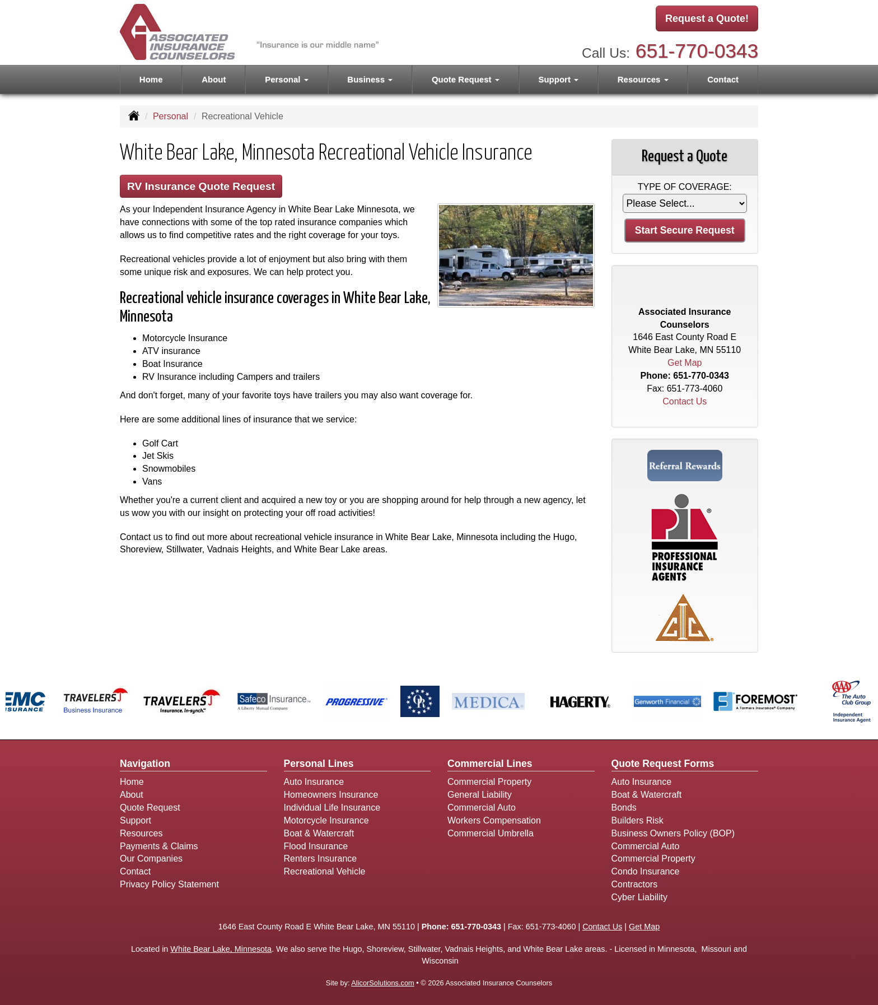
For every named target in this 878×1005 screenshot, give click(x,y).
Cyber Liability (639, 897)
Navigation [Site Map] (145, 763)
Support (135, 820)
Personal (170, 116)
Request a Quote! (707, 18)
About (214, 79)
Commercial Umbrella (490, 833)
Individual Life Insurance (332, 807)
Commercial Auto (481, 807)
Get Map (684, 362)
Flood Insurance (316, 846)
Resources (141, 833)
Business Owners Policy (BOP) (673, 833)
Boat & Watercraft (319, 833)
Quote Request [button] (465, 79)
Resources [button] (643, 79)
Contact (723, 79)
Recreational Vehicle (325, 871)
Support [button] (558, 79)
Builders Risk (637, 820)
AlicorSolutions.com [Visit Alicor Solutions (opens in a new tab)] (382, 983)
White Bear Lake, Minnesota (221, 948)
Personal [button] (287, 79)
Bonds (624, 807)
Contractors (634, 884)
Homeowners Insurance (331, 794)
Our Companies (151, 858)
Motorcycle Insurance (326, 820)
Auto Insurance (314, 782)
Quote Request (150, 807)
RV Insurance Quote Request (201, 186)
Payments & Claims (159, 846)
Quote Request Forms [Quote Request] (662, 763)
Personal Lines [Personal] (319, 763)
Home (151, 79)
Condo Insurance (645, 871)
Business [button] (370, 79)
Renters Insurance (320, 858)
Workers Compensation (494, 820)
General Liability (479, 794)
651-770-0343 (697, 51)
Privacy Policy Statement (169, 884)
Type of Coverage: (685, 187)
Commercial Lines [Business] (490, 763)
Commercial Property (489, 782)
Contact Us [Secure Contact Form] (684, 401)
